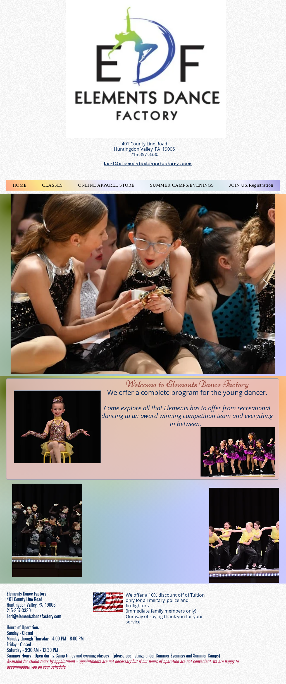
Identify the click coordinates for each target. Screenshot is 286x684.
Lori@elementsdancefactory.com (34, 616)
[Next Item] (265, 284)
